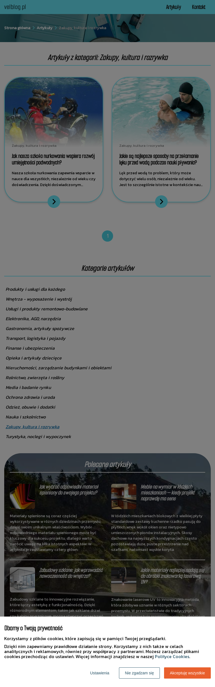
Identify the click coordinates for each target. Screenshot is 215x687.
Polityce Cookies (172, 656)
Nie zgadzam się (139, 673)
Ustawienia (99, 673)
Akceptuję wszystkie (187, 673)
